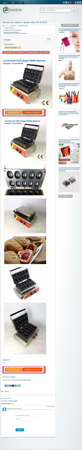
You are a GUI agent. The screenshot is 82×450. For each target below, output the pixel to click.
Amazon (13, 2)
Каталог (20, 2)
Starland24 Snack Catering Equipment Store (15, 33)
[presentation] (28, 424)
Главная (5, 2)
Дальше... (7, 391)
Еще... (2, 391)
